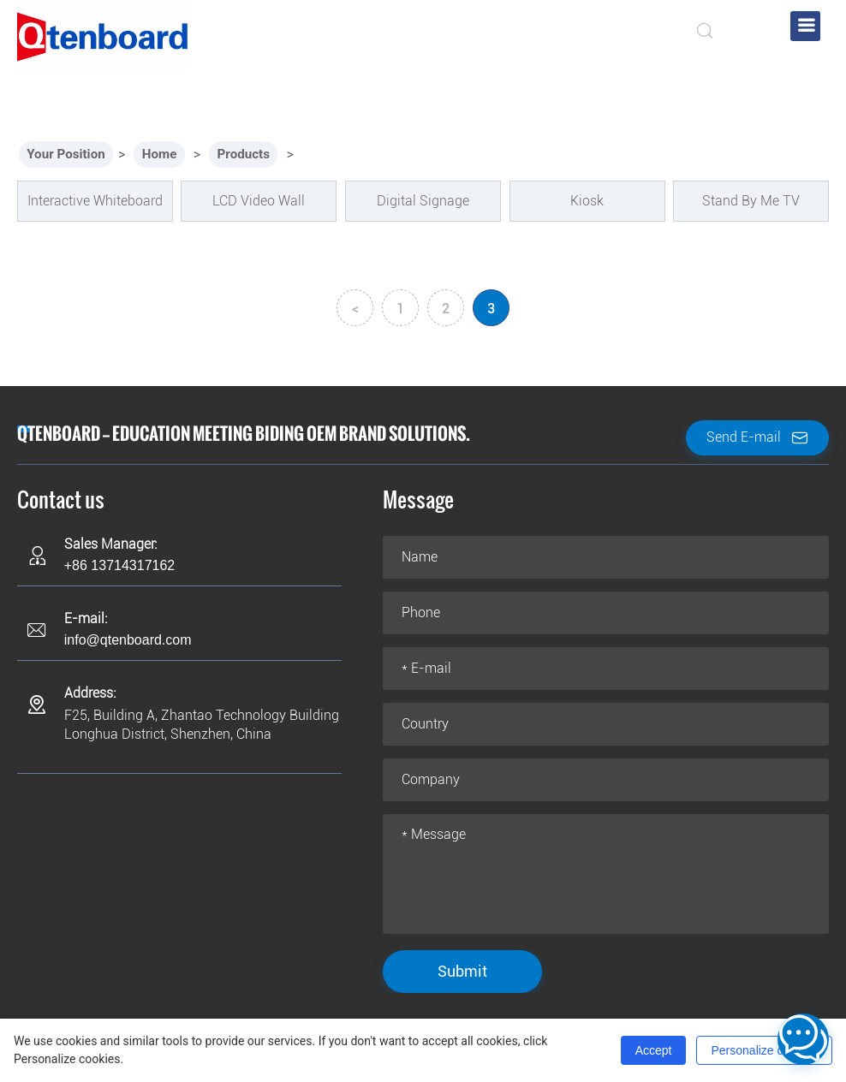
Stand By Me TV (751, 201)
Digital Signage (423, 201)
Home (166, 154)
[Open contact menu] (803, 1039)
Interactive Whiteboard (95, 201)
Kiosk (587, 201)
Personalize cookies (764, 1050)
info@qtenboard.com (128, 640)
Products (254, 154)
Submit (462, 971)
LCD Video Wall (258, 201)
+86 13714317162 (119, 565)
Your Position (68, 154)
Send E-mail (757, 438)
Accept (653, 1050)
